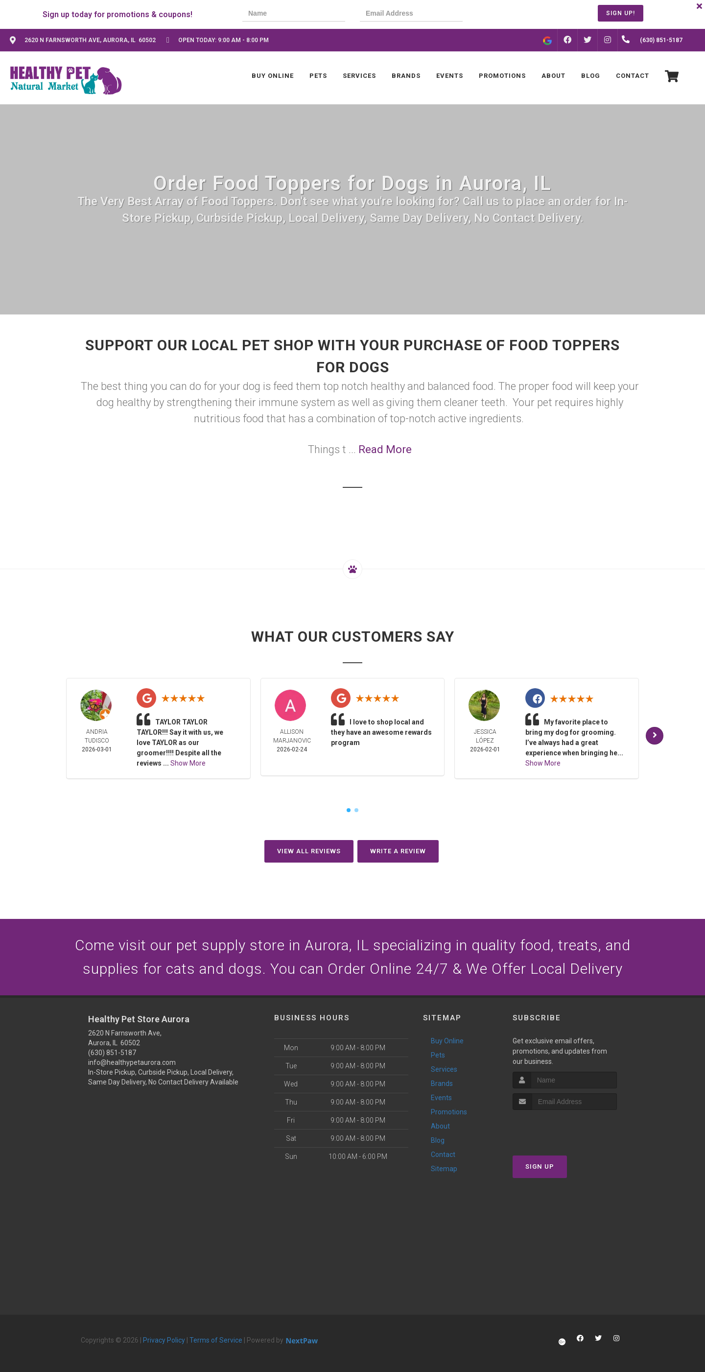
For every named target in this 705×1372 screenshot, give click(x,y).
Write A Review (398, 851)
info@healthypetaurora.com (132, 1062)
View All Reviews (309, 851)
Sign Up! (620, 13)
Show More (188, 763)
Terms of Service (215, 1340)
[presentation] (511, 14)
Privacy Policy (164, 1340)
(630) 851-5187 (112, 1053)
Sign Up (539, 1166)
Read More (385, 449)
